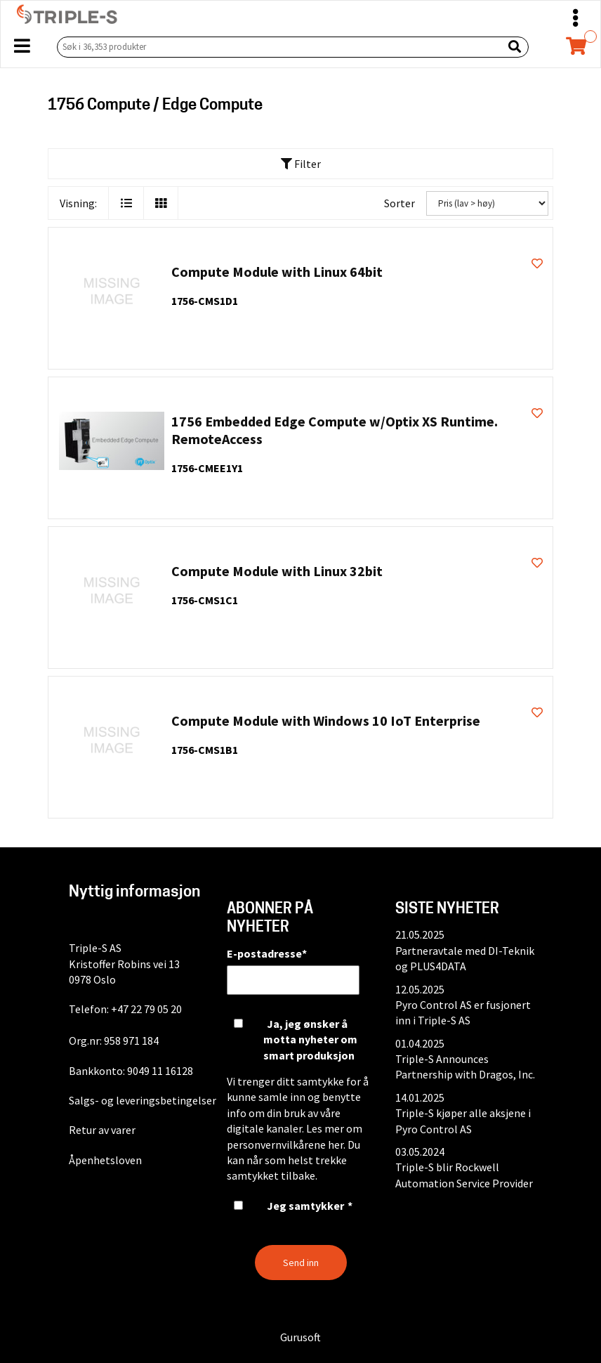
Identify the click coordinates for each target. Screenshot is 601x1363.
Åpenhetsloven (105, 1160)
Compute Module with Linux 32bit (277, 571)
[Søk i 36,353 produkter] (277, 46)
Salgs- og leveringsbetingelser (142, 1100)
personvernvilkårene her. (286, 1144)
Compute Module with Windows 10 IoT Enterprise (325, 720)
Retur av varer (102, 1130)
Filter (301, 164)
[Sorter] (487, 203)
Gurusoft (300, 1337)
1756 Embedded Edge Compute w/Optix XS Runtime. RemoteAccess (334, 430)
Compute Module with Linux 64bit (277, 271)
